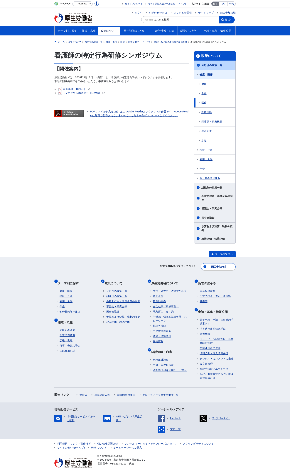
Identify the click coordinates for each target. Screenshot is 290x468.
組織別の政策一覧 (211, 187)
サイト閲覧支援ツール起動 (161, 3)
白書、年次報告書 (163, 356)
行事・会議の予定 (70, 337)
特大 (231, 3)
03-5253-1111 (118, 455)
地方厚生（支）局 (163, 306)
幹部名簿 (158, 291)
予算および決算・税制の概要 (216, 228)
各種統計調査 (160, 351)
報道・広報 (67, 315)
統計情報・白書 (163, 345)
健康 (204, 84)
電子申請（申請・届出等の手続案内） (216, 313)
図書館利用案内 (126, 386)
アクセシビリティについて (198, 435)
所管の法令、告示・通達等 (215, 291)
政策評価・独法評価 (213, 238)
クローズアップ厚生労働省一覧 (160, 386)
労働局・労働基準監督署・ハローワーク (170, 314)
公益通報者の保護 (210, 339)
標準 (215, 3)
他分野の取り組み (210, 178)
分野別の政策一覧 (211, 65)
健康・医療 (206, 74)
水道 (204, 140)
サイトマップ (206, 12)
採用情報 (158, 336)
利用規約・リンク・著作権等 (74, 435)
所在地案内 (159, 296)
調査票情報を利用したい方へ (170, 361)
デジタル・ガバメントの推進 (216, 350)
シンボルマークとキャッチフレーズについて (150, 435)
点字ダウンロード (134, 3)
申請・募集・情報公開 (214, 305)
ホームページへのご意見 (127, 439)
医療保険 (206, 112)
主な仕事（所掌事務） (166, 301)
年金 (202, 168)
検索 (229, 19)
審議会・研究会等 (211, 208)
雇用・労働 (206, 159)
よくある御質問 (182, 12)
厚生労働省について (166, 280)
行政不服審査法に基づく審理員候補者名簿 (216, 367)
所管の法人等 (102, 386)
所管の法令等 (209, 280)
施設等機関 (159, 321)
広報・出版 (66, 331)
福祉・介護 (206, 149)
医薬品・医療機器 (211, 121)
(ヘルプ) (182, 3)
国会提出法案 (207, 286)
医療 (204, 102)
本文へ (138, 12)
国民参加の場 (228, 12)
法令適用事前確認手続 (213, 320)
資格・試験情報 (162, 331)
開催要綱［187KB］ (73, 89)
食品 (204, 93)
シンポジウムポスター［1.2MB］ (81, 92)
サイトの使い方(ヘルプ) (71, 439)
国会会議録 (207, 217)
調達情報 (205, 325)
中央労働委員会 (162, 326)
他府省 (83, 386)
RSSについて (99, 439)
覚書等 (204, 296)
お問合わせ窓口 (158, 12)
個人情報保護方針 (107, 435)
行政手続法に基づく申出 (214, 360)
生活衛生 (206, 131)
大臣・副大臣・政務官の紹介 (170, 286)
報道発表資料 (67, 326)
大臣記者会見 (67, 321)
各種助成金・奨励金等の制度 (216, 198)
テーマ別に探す (70, 280)
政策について (211, 56)
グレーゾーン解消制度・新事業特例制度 (216, 332)
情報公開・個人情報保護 (214, 344)
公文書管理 (206, 355)
